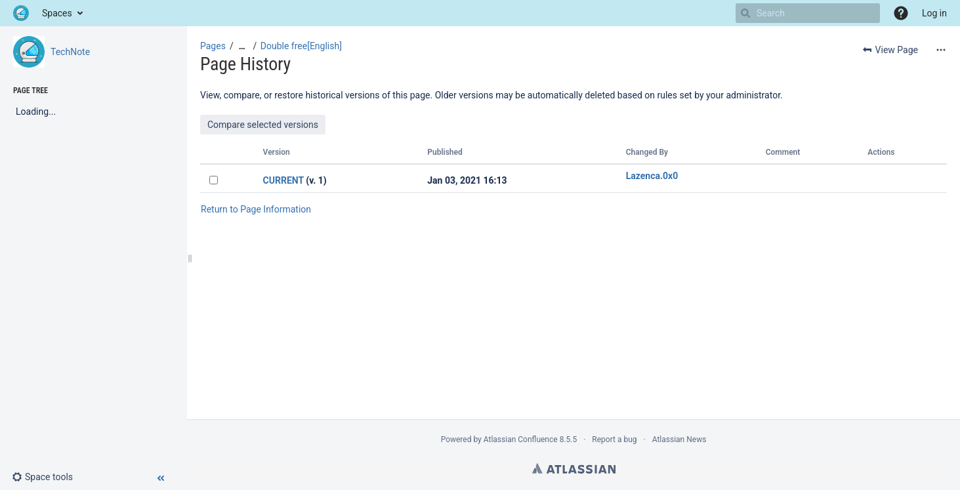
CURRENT (283, 180)
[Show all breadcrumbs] (242, 46)
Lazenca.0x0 (652, 176)
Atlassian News (679, 439)
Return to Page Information (256, 209)
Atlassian (574, 468)
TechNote (70, 52)
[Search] (745, 13)
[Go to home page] (21, 13)
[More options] (941, 50)
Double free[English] (301, 46)
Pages (213, 46)
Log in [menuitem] (934, 13)
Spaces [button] (57, 13)
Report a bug (614, 439)
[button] (901, 13)
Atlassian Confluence (521, 439)
